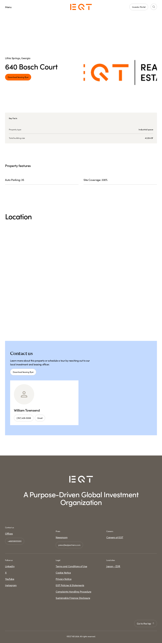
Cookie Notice (63, 572)
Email (39, 417)
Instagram (11, 585)
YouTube (9, 579)
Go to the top (145, 623)
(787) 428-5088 (24, 417)
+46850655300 (15, 541)
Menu (8, 7)
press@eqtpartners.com (69, 544)
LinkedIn (9, 566)
